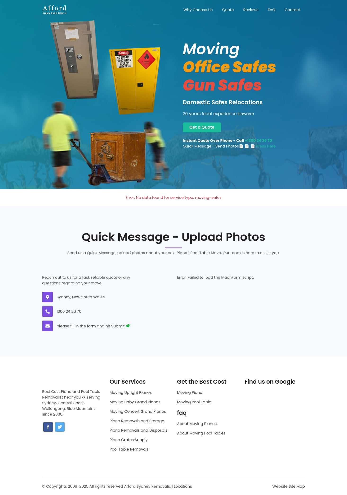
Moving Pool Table (194, 402)
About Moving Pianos (197, 423)
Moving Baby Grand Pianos (135, 402)
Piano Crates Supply (128, 440)
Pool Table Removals (129, 449)
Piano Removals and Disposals (138, 430)
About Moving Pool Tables (201, 433)
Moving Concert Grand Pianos (138, 411)
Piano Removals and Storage (137, 421)
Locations (183, 486)
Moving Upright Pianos (131, 392)
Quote (228, 10)
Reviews (250, 10)
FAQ (271, 10)
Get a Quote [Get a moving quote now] (201, 127)
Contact (292, 10)
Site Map (297, 486)
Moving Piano (189, 392)
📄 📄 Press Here (260, 146)
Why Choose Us (198, 10)
